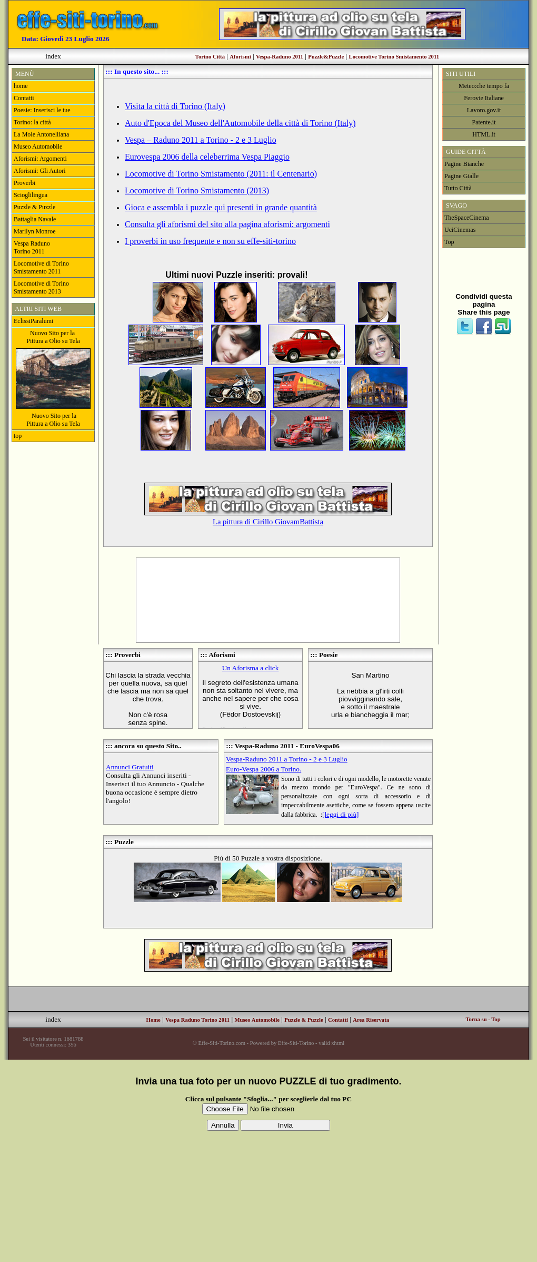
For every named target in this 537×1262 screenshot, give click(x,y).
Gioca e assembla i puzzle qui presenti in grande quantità (221, 207)
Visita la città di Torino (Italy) (175, 106)
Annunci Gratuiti (130, 767)
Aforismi (240, 57)
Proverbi (24, 183)
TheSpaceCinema (466, 217)
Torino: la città (32, 122)
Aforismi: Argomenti (40, 158)
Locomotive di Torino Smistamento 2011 (41, 267)
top (18, 435)
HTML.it (483, 134)
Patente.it (484, 122)
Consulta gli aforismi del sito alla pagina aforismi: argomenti (227, 224)
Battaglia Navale (35, 219)
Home (153, 1020)
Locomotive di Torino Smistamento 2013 (41, 287)
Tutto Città (458, 188)
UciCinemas (459, 229)
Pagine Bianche (464, 164)
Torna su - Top (482, 1019)
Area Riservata (371, 1020)
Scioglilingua (30, 195)
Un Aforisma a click (250, 668)
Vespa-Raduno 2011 (279, 57)
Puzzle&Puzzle (326, 57)
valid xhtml (331, 1043)
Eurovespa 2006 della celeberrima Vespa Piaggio (207, 156)
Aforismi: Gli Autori (40, 170)
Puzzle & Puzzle (34, 207)
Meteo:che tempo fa (484, 86)
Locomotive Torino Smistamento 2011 (394, 57)
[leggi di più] (340, 814)
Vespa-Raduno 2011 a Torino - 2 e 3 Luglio (286, 759)
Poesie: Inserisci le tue (42, 110)
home (21, 86)
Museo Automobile (39, 146)
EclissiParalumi (33, 321)
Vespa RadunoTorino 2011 (32, 247)
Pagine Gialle (461, 176)
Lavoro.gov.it (484, 110)
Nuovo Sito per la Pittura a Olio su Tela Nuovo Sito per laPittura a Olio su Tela (53, 378)
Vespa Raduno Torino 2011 (197, 1020)
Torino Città (210, 57)
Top (449, 242)
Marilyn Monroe (35, 231)
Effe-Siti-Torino (296, 1043)
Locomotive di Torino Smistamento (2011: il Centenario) (221, 173)
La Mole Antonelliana (41, 134)
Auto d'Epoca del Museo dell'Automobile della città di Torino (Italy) (240, 123)
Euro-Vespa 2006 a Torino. (263, 769)
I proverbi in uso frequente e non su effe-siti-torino (210, 241)
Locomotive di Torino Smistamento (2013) (197, 190)
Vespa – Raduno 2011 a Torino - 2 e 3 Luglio (200, 139)
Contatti (24, 98)
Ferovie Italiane (484, 98)
